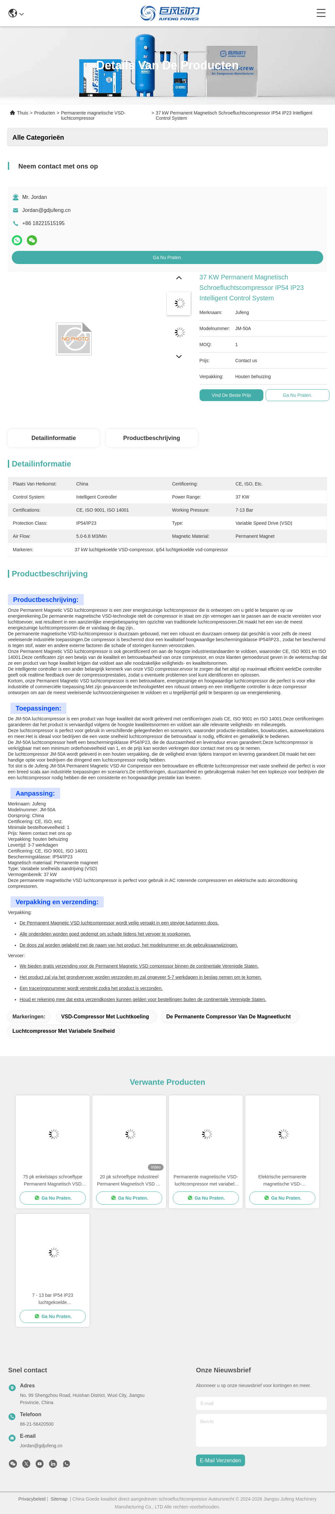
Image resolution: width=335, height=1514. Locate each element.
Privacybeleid (31, 1499)
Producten (44, 112)
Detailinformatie (53, 438)
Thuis (22, 112)
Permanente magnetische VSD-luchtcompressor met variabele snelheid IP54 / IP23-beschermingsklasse (206, 1181)
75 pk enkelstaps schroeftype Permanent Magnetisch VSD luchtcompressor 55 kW (52, 1181)
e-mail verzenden (220, 1460)
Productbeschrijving (151, 438)
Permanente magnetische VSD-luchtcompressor (93, 115)
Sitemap (59, 1499)
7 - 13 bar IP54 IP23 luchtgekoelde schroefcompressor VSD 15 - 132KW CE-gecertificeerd (52, 1299)
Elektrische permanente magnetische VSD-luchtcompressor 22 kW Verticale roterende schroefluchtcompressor (282, 1181)
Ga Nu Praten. (167, 257)
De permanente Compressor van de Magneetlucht (228, 1016)
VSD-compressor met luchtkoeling (105, 1016)
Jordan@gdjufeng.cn (46, 210)
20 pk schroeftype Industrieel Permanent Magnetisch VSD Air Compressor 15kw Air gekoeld (129, 1181)
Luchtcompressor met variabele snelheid (63, 1031)
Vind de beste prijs (231, 395)
